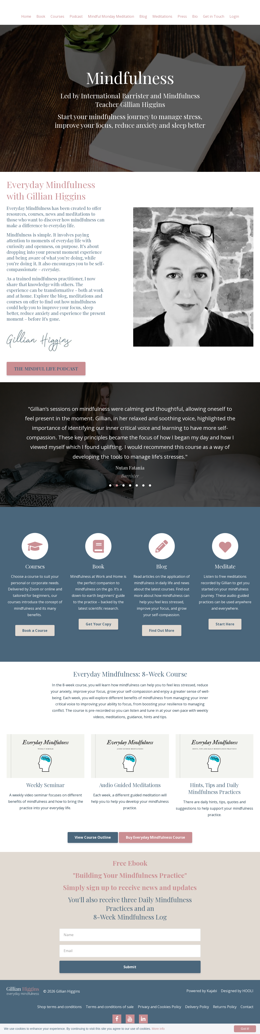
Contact (247, 1007)
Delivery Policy (194, 1007)
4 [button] (130, 485)
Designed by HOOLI (237, 991)
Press (182, 16)
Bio (195, 16)
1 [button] (110, 485)
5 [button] (137, 485)
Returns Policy (223, 1007)
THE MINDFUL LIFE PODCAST (46, 369)
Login (234, 16)
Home (26, 16)
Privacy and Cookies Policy (155, 1007)
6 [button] (143, 485)
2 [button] (117, 485)
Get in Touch (213, 16)
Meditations (162, 16)
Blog (143, 16)
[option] (130, 437)
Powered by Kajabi (200, 991)
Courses (57, 16)
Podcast (76, 16)
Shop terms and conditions (53, 1007)
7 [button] (150, 485)
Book (40, 16)
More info (158, 1028)
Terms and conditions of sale (105, 1007)
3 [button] (123, 485)
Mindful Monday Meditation (111, 16)
